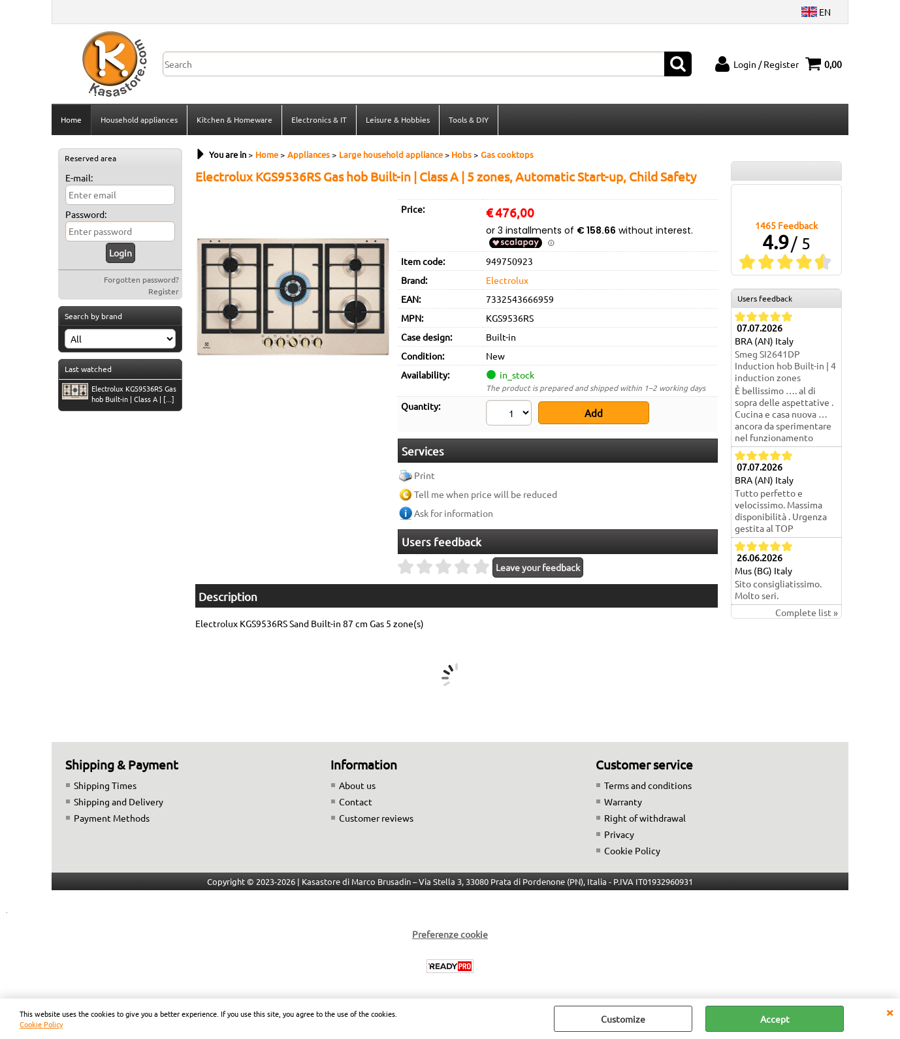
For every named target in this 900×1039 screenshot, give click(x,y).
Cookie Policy (41, 1024)
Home (71, 119)
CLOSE (889, 1011)
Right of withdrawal (645, 812)
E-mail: (79, 177)
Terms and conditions (648, 780)
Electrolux (507, 280)
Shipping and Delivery (118, 796)
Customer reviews (376, 812)
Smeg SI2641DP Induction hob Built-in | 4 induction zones (785, 366)
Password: (85, 214)
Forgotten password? (141, 279)
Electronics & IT (319, 119)
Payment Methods (112, 812)
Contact (355, 796)
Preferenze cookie (450, 929)
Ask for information (453, 508)
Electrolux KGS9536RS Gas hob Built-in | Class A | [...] (119, 393)
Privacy (619, 829)
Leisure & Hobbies (398, 119)
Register (163, 291)
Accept (775, 1019)
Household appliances (139, 119)
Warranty (623, 796)
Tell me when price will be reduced (485, 489)
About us (357, 780)
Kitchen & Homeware (234, 119)
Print (424, 470)
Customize (623, 1019)
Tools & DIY (469, 119)
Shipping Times (105, 780)
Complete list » (806, 613)
